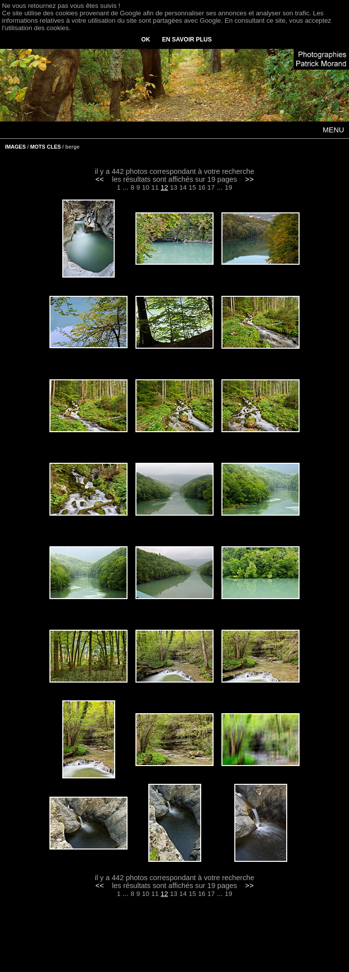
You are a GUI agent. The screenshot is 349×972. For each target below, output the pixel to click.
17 (211, 187)
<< (99, 179)
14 (183, 187)
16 (202, 187)
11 (155, 187)
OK (145, 39)
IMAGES (15, 147)
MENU (333, 130)
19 (228, 187)
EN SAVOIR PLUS (187, 39)
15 (192, 187)
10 (145, 187)
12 (164, 187)
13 (173, 187)
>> (249, 179)
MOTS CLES (45, 147)
